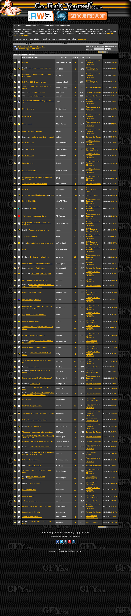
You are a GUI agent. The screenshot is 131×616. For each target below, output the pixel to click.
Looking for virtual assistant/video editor (37, 264)
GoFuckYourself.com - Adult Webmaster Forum (28, 46)
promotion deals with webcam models (36, 506)
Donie (58, 300)
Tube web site (34, 367)
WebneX (59, 522)
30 (75, 406)
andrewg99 (60, 437)
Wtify (58, 354)
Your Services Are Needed (32, 517)
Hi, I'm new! (26, 399)
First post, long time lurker (32, 406)
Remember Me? (111, 46)
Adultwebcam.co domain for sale (34, 184)
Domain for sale (35, 466)
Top (79, 536)
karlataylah (60, 264)
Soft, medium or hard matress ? (34, 315)
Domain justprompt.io (37, 92)
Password (89, 49)
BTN (58, 178)
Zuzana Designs (62, 223)
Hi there (25, 62)
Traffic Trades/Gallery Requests (91, 189)
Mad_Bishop (61, 124)
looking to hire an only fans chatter (40, 243)
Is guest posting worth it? (31, 300)
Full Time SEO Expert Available (34, 82)
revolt (58, 483)
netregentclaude (62, 82)
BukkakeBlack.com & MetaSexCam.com (37, 441)
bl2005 (58, 286)
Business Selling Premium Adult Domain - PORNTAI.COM (38, 453)
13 (75, 257)
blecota (59, 420)
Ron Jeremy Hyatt (29, 490)
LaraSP (59, 406)
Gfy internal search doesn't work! (34, 216)
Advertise (65, 536)
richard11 (59, 280)
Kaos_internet (61, 378)
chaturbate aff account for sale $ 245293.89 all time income (38, 286)
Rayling (59, 367)
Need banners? (35, 483)
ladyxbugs (60, 208)
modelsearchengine (63, 62)
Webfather (60, 413)
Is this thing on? (28, 163)
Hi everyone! (27, 124)
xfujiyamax (60, 75)
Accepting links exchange (32, 292)
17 (75, 75)
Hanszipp (59, 466)
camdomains (61, 184)
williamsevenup (62, 506)
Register (29, 43)
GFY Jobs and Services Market (92, 69)
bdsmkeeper (61, 478)
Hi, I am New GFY (34, 426)
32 (75, 426)
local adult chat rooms (37, 96)
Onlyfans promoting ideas (39, 257)
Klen (58, 236)
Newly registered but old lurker (34, 335)
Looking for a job (28, 496)
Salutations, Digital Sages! (41, 274)
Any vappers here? (29, 236)
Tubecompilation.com (30, 501)
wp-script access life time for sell (41, 137)
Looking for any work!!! (31, 321)
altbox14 (59, 371)
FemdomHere (61, 292)
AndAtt (58, 230)
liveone (59, 195)
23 (75, 460)
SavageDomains (62, 441)
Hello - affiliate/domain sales (40, 447)
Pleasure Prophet (62, 87)
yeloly (58, 131)
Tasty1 (58, 101)
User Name (89, 46)
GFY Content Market (91, 453)
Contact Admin (56, 536)
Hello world (26, 189)
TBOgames (60, 216)
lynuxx (58, 496)
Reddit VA (31, 149)
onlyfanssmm (61, 342)
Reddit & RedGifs (29, 171)
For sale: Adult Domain (31, 512)
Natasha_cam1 (62, 460)
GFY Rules (64, 43)
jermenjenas (61, 471)
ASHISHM (60, 69)
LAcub (58, 163)
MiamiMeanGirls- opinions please (35, 280)
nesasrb (59, 361)
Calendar (101, 43)
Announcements (92, 195)
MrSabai (59, 116)
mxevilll (59, 96)
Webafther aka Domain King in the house (38, 413)
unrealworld (60, 189)
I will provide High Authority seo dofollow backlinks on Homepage (38, 394)
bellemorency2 (61, 143)
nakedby (59, 388)
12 (75, 347)
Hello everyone (28, 143)
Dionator (59, 274)
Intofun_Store (61, 426)
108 (75, 195)
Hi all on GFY (35, 384)
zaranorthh (60, 257)
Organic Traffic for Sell (37, 268)
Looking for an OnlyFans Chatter (34, 347)
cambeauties (61, 517)
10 (75, 335)
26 (75, 101)
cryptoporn (60, 490)
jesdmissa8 (60, 399)
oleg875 (59, 453)
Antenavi (59, 335)
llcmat (58, 347)
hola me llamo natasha (31, 460)
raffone (59, 137)
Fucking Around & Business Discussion (93, 62)
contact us (82, 39)
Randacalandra (62, 394)
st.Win (58, 321)
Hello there (26, 116)
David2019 (60, 307)
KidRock (59, 432)
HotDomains (61, 109)
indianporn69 (61, 268)
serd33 (59, 501)
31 (75, 236)
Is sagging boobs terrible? (32, 131)
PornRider (60, 92)
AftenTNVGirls (61, 171)
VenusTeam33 (61, 149)
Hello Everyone (28, 109)
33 (75, 315)
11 (75, 307)
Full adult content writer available (34, 420)
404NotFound (61, 249)
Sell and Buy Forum (93, 87)
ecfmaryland (61, 243)
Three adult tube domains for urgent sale (37, 432)
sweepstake (60, 384)
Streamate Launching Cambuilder (35, 195)
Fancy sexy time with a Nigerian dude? (37, 378)
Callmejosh (60, 512)
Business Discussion (90, 263)
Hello (24, 249)
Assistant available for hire (39, 230)
